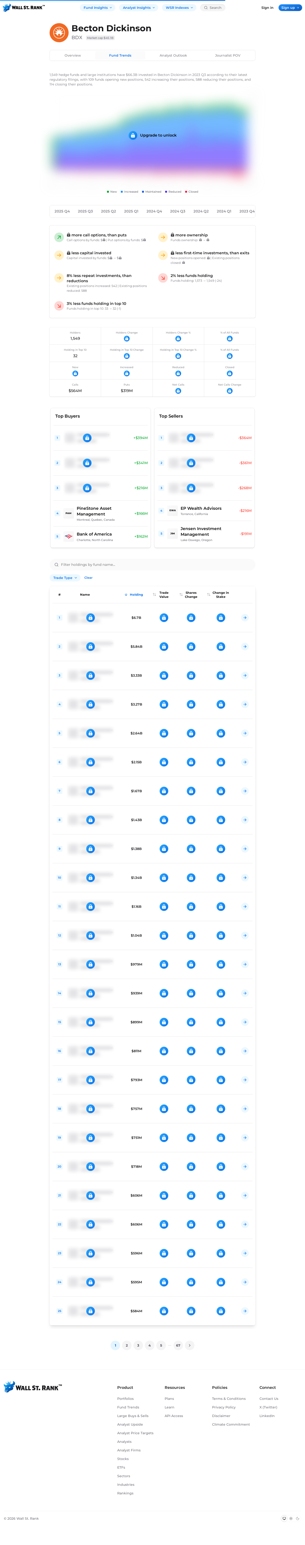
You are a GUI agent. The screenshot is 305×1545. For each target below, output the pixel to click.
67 (178, 1345)
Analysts (124, 1441)
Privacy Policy (224, 1407)
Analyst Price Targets (135, 1433)
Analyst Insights (139, 7)
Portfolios (125, 1398)
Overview (73, 55)
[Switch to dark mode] (297, 1518)
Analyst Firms (129, 1450)
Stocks (123, 1459)
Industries (125, 1484)
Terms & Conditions (229, 1398)
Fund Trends (120, 55)
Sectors (123, 1476)
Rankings (125, 1493)
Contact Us (268, 1398)
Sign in (267, 7)
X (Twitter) (268, 1407)
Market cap (100, 38)
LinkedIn (267, 1416)
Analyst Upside (130, 1424)
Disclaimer (221, 1416)
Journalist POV (227, 55)
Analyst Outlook (173, 55)
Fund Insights (98, 7)
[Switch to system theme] (284, 1518)
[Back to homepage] (24, 8)
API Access (174, 1416)
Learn (169, 1407)
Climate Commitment (231, 1424)
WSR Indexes (179, 7)
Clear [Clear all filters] (88, 577)
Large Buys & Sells (132, 1416)
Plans (169, 1398)
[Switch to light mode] (291, 1518)
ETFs (121, 1467)
